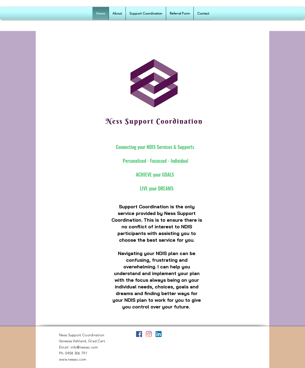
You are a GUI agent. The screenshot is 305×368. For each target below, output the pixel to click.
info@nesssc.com (84, 347)
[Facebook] (139, 334)
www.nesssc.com (72, 359)
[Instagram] (149, 334)
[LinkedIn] (159, 334)
